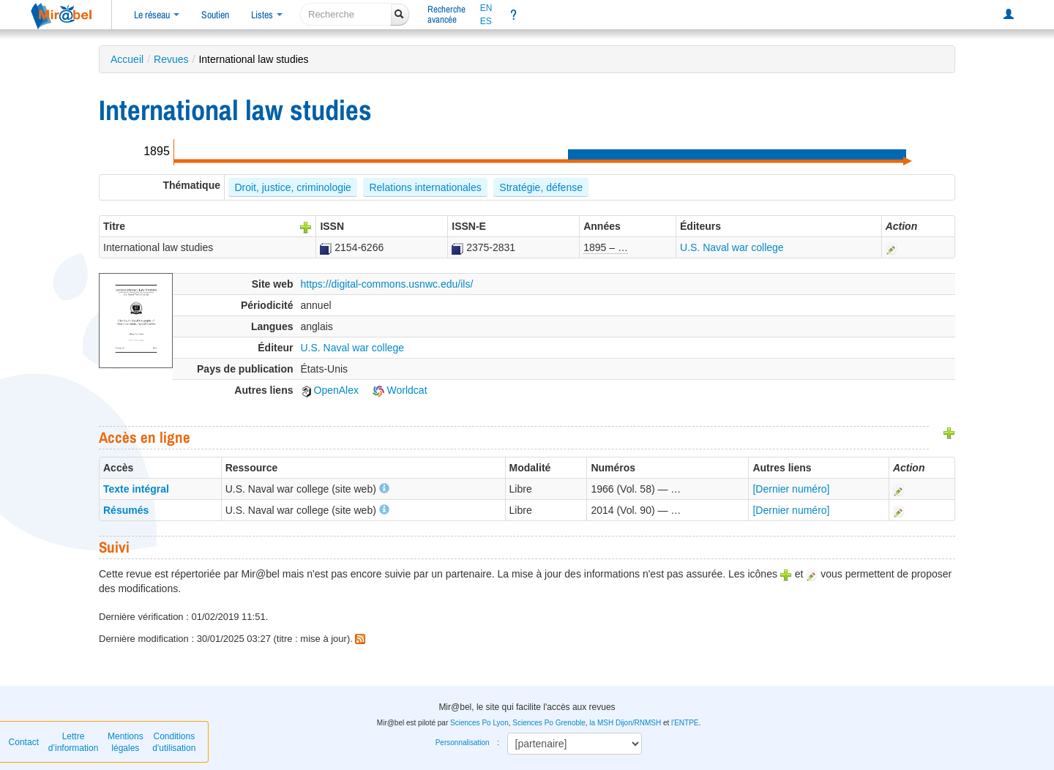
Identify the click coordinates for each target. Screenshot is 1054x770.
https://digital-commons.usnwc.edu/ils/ (387, 284)
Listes (267, 14)
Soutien (215, 14)
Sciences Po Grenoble (549, 723)
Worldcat (400, 390)
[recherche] (346, 14)
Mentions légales (125, 742)
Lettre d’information (73, 742)
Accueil (127, 59)
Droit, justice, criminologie (292, 187)
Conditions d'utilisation (173, 742)
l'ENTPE (684, 723)
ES (486, 21)
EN (486, 8)
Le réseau (156, 14)
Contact (24, 742)
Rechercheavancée (446, 14)
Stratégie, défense (541, 187)
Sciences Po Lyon (479, 723)
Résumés (126, 510)
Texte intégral (136, 489)
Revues (171, 59)
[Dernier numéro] (790, 489)
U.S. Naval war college (732, 247)
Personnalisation (463, 743)
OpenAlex (330, 390)
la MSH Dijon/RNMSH (625, 723)
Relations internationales (425, 187)
